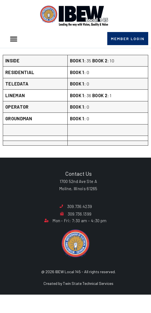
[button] (14, 39)
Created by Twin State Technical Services (78, 297)
